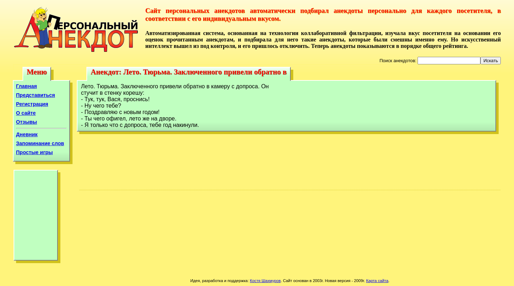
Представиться (35, 95)
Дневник (27, 134)
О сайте (26, 113)
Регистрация (32, 104)
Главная (26, 86)
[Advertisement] (35, 217)
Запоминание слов (40, 143)
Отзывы (26, 122)
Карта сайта (377, 280)
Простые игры (34, 152)
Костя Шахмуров (265, 280)
